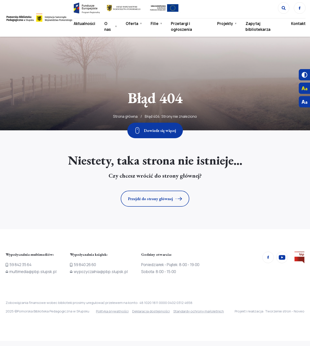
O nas (108, 27)
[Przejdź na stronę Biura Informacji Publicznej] (299, 258)
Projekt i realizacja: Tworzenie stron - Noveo (266, 314)
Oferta (132, 24)
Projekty (225, 24)
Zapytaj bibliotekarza (257, 27)
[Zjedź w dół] (155, 130)
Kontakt (297, 24)
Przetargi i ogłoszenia (181, 27)
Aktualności (85, 24)
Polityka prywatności (112, 311)
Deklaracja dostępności (154, 311)
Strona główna (125, 129)
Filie (155, 24)
